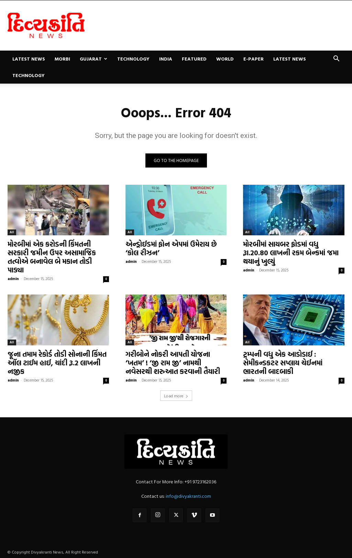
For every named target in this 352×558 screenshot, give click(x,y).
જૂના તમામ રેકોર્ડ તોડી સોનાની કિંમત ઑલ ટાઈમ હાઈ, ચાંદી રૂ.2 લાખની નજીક (57, 362)
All (12, 232)
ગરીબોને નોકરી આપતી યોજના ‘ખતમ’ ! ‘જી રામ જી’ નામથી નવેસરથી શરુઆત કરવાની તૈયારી (172, 362)
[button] (336, 59)
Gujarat (93, 58)
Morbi (62, 58)
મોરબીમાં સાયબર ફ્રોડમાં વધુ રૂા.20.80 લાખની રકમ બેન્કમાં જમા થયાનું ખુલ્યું (291, 252)
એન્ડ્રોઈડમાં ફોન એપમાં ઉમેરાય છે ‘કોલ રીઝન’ (171, 248)
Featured (194, 58)
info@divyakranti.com (188, 496)
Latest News (28, 58)
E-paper (253, 58)
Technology (133, 58)
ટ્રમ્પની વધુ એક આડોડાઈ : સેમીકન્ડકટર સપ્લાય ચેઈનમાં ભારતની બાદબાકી (282, 362)
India (165, 58)
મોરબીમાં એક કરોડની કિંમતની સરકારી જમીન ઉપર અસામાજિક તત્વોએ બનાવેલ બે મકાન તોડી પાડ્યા (52, 256)
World (225, 58)
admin (13, 278)
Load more (176, 396)
